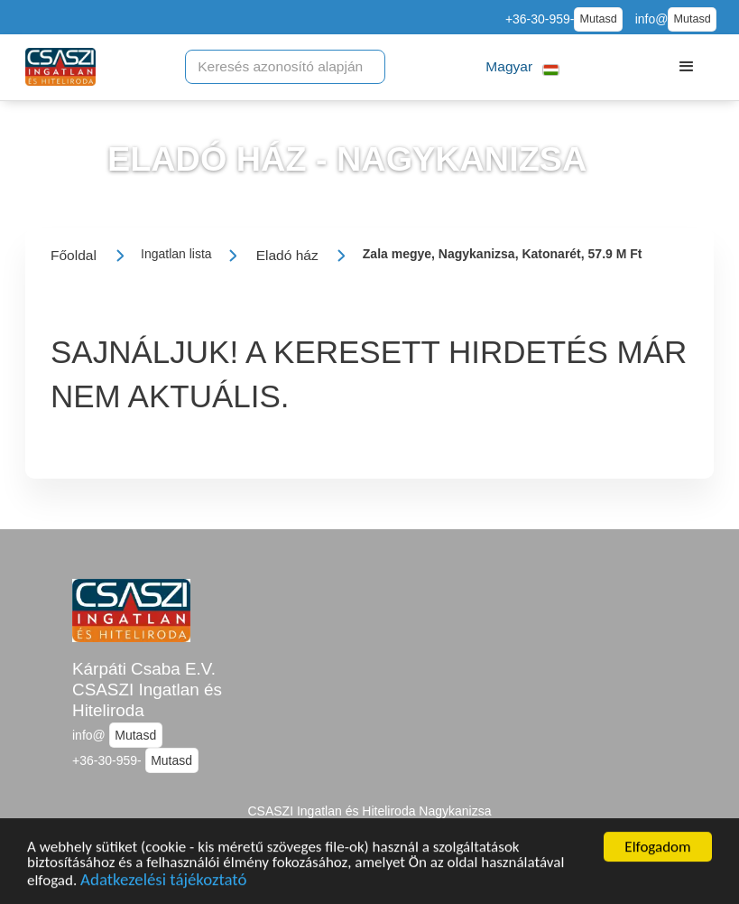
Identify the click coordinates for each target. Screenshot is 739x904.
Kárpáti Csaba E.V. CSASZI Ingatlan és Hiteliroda (147, 689)
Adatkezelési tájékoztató (163, 882)
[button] (523, 67)
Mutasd (597, 19)
